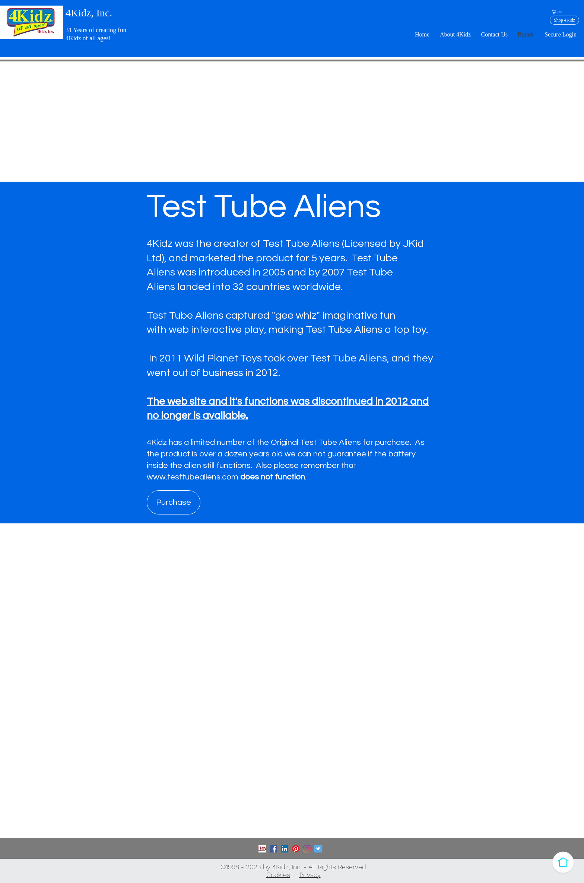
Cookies (278, 875)
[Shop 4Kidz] (564, 20)
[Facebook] (273, 848)
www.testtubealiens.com (192, 477)
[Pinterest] (295, 848)
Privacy (310, 875)
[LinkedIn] (284, 848)
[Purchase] (173, 502)
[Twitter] (318, 848)
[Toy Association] (262, 848)
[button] (559, 12)
